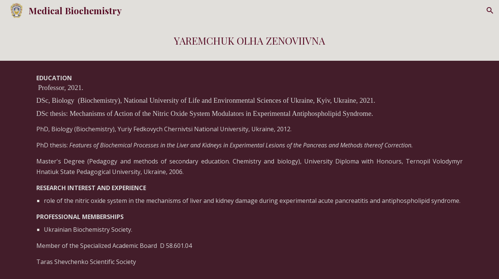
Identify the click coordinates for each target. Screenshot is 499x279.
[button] (490, 11)
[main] (249, 41)
